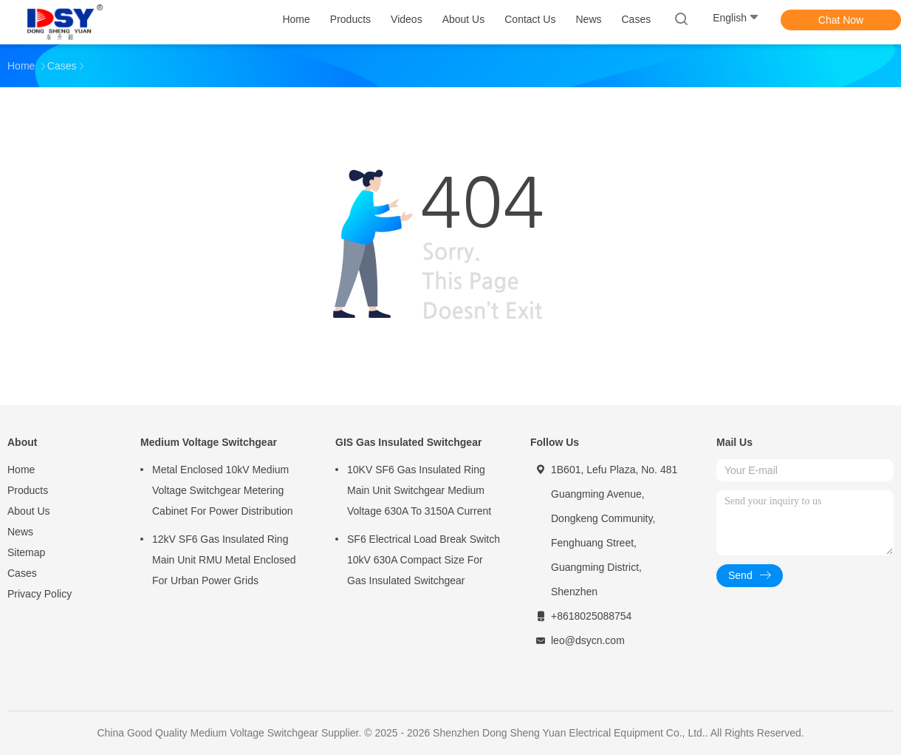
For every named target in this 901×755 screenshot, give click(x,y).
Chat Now (840, 20)
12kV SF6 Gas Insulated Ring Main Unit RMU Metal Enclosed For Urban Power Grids (224, 559)
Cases (22, 573)
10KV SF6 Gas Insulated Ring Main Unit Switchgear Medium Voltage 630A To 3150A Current (419, 490)
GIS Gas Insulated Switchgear (408, 442)
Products (27, 490)
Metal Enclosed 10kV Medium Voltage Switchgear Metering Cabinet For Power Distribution (222, 490)
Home (21, 469)
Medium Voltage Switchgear (208, 442)
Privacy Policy (39, 594)
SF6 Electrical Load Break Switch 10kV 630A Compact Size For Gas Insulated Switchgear (423, 559)
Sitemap (26, 552)
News (20, 532)
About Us (28, 511)
